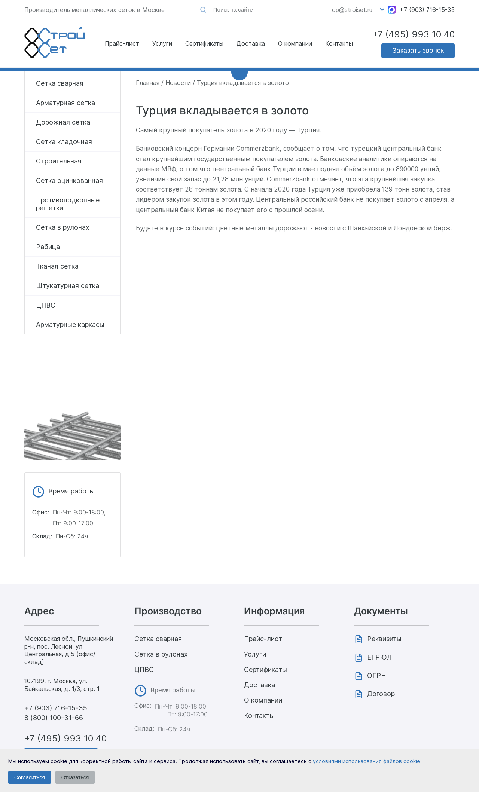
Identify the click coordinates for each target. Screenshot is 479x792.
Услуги (162, 43)
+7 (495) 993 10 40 (413, 34)
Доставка (251, 43)
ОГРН (376, 675)
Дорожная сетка (63, 122)
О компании (295, 43)
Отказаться (75, 777)
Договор (381, 694)
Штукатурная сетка (67, 286)
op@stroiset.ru (352, 9)
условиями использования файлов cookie (366, 761)
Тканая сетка (57, 266)
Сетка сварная (59, 83)
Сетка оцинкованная (69, 180)
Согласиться (29, 777)
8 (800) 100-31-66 (53, 718)
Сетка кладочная (64, 142)
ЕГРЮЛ (379, 657)
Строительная (59, 161)
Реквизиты (384, 639)
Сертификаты (204, 43)
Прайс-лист (122, 43)
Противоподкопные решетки (68, 204)
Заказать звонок (418, 50)
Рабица (48, 247)
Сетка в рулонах (62, 227)
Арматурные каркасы (70, 324)
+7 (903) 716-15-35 (427, 9)
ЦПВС (45, 305)
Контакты (339, 43)
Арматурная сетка (65, 103)
